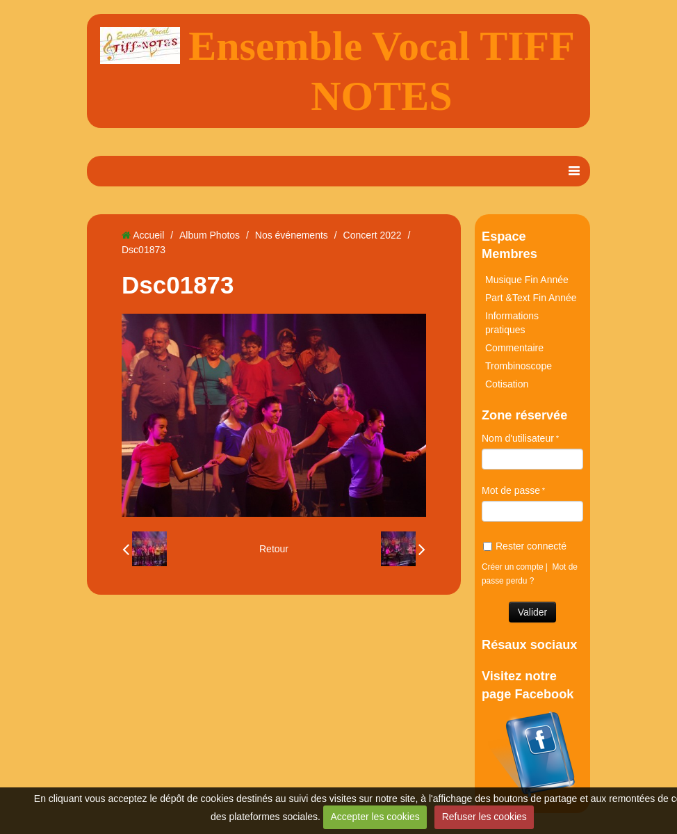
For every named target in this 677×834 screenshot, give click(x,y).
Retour (273, 548)
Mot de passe (511, 490)
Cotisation (506, 384)
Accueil (148, 235)
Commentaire (514, 347)
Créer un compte (513, 567)
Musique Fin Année (527, 279)
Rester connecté (524, 546)
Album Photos (209, 235)
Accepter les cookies (374, 816)
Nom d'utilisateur (518, 438)
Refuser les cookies (484, 816)
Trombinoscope (518, 365)
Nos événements (291, 235)
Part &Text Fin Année (531, 297)
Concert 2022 (372, 235)
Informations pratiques (512, 322)
